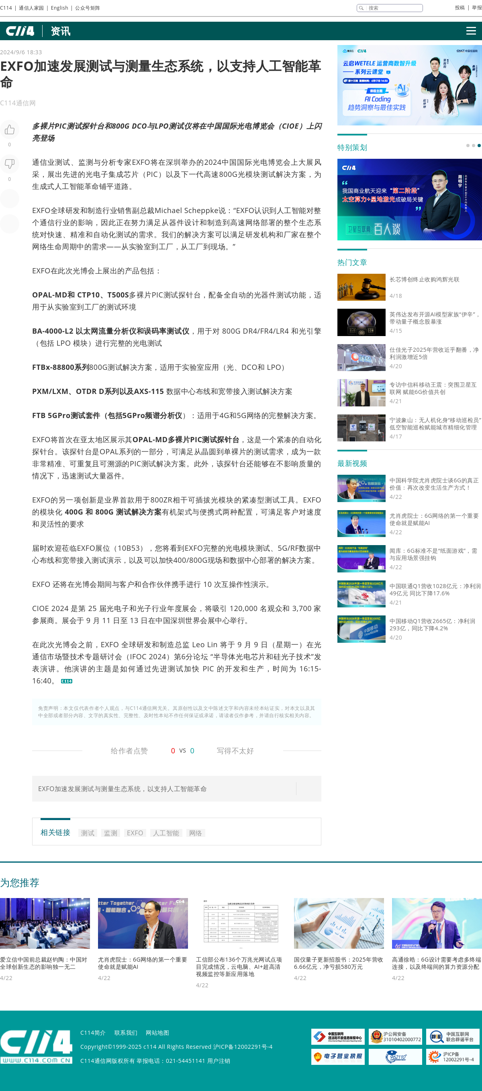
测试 (74, 126)
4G (224, 415)
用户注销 (219, 1060)
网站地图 (157, 1032)
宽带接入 (233, 391)
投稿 (460, 7)
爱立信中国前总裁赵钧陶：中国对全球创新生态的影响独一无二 (44, 963)
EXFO (141, 162)
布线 (203, 391)
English (59, 7)
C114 (6, 7)
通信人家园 (31, 7)
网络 (253, 222)
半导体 (224, 656)
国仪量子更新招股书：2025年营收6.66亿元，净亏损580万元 (339, 963)
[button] (468, 145)
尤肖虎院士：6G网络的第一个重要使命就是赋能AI (142, 963)
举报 (477, 7)
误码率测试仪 (166, 331)
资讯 (60, 30)
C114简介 (93, 1032)
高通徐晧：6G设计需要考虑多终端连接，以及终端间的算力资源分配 (436, 963)
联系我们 (126, 1032)
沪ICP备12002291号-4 (243, 1046)
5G (241, 415)
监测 (86, 162)
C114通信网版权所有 (107, 1060)
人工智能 (69, 186)
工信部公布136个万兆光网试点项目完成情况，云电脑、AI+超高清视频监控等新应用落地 (239, 967)
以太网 (87, 331)
